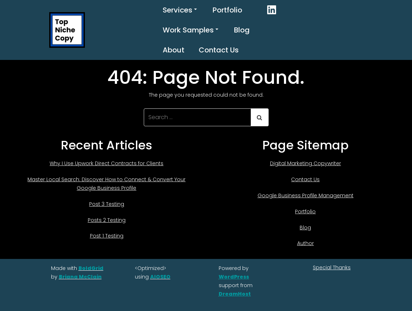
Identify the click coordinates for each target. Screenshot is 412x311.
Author (305, 243)
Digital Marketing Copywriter (305, 163)
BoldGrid (90, 268)
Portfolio (227, 10)
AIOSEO (160, 276)
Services (180, 10)
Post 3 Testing (106, 204)
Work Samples (190, 30)
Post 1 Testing (106, 235)
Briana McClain (80, 276)
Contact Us (219, 50)
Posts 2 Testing (107, 220)
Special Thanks (332, 267)
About (173, 50)
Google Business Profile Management (305, 195)
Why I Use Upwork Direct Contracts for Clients (106, 163)
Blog (242, 30)
